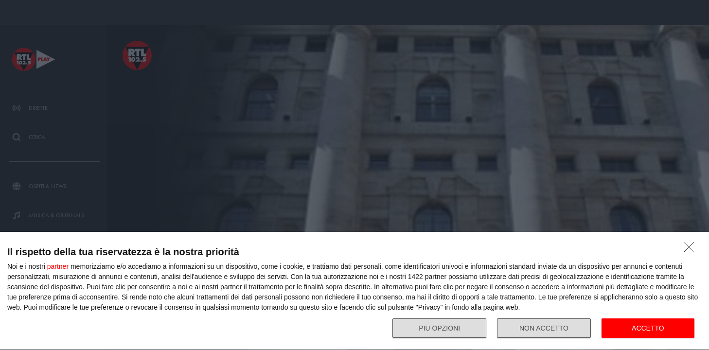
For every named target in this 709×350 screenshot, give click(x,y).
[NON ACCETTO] (691, 250)
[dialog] (354, 291)
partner (58, 266)
